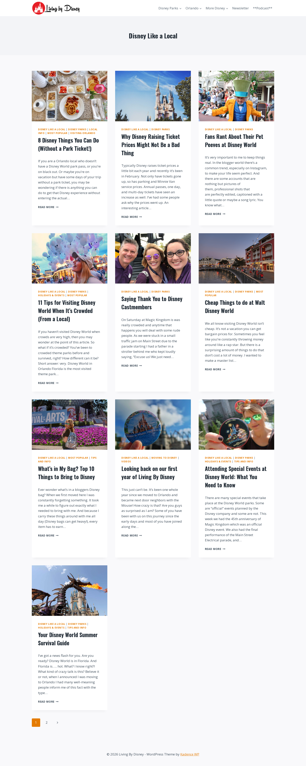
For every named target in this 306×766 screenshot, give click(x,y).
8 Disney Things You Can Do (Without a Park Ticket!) (68, 144)
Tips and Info (243, 461)
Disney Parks (77, 129)
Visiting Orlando (82, 133)
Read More (48, 207)
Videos (126, 461)
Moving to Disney (164, 457)
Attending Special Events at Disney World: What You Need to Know (236, 477)
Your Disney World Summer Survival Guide (68, 639)
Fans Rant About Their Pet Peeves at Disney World (234, 140)
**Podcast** (262, 8)
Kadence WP (189, 754)
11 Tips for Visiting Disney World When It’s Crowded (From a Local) (66, 310)
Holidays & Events (51, 295)
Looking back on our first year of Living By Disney (149, 473)
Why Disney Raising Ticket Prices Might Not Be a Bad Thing (150, 144)
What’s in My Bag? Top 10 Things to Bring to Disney (66, 473)
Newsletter (240, 8)
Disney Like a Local (51, 129)
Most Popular (57, 133)
